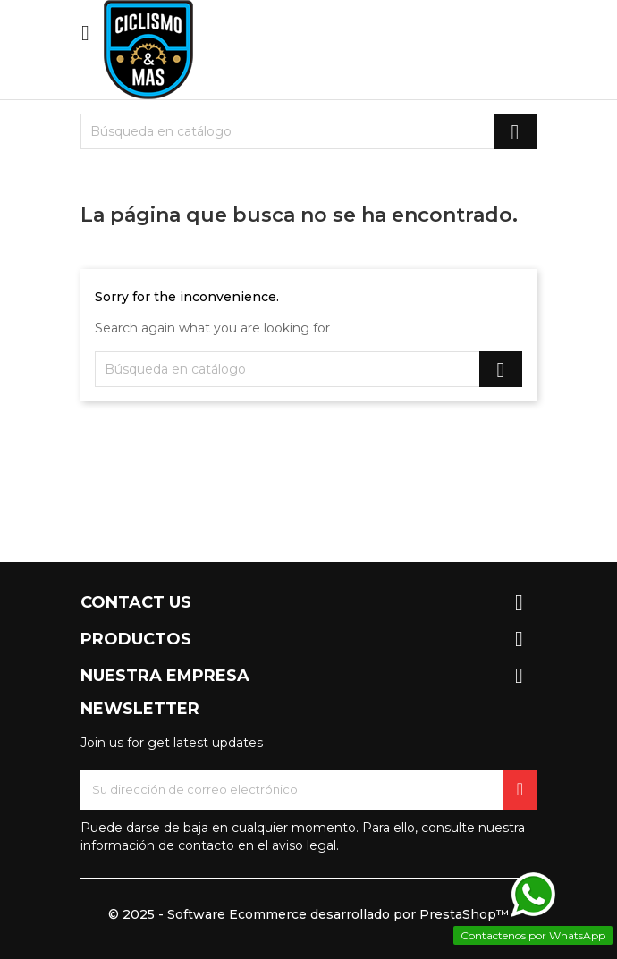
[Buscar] (308, 131)
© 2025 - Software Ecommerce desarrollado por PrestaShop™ (308, 914)
